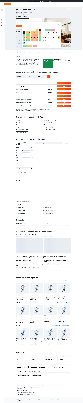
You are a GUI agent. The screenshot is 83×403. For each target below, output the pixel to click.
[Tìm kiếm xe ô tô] (1, 12)
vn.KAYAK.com (18, 399)
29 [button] (37, 40)
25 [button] (26, 40)
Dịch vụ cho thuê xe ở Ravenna (23, 377)
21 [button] (34, 37)
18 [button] (26, 37)
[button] (82, 1)
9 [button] (39, 32)
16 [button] (39, 35)
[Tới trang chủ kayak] (7, 4)
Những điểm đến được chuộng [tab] (34, 371)
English (50, 1)
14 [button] (34, 35)
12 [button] (29, 35)
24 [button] (24, 40)
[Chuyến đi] (1, 22)
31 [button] (24, 42)
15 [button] (37, 35)
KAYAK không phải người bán (44, 390)
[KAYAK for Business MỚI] (1, 19)
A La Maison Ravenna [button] (61, 293)
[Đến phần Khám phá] (1, 15)
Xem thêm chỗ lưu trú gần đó (66, 280)
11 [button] (26, 35)
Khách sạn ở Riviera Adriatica (52, 399)
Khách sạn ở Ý (35, 399)
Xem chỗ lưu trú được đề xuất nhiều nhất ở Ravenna (62, 325)
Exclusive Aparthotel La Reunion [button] (49, 338)
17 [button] (24, 37)
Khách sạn (22, 399)
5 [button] (29, 32)
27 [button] (31, 40)
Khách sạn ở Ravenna (38, 377)
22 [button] (37, 37)
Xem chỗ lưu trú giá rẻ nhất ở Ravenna (64, 302)
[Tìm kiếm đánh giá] (49, 143)
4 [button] (53, 29)
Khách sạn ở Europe (28, 399)
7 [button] (34, 32)
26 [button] (29, 40)
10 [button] (24, 35)
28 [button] (34, 40)
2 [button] (39, 29)
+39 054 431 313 (19, 13)
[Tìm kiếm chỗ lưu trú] (1, 9)
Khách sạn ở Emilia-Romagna (42, 399)
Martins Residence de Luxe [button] (21, 293)
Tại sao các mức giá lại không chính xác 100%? (44, 394)
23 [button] (39, 37)
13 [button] (58, 32)
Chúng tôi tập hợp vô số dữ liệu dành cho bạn (44, 392)
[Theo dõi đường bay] (1, 17)
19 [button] (29, 37)
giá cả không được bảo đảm (35, 387)
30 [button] (39, 40)
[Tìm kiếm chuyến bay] (1, 7)
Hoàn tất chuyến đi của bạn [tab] (22, 371)
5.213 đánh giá (24, 16)
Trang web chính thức (20, 14)
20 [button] (31, 37)
